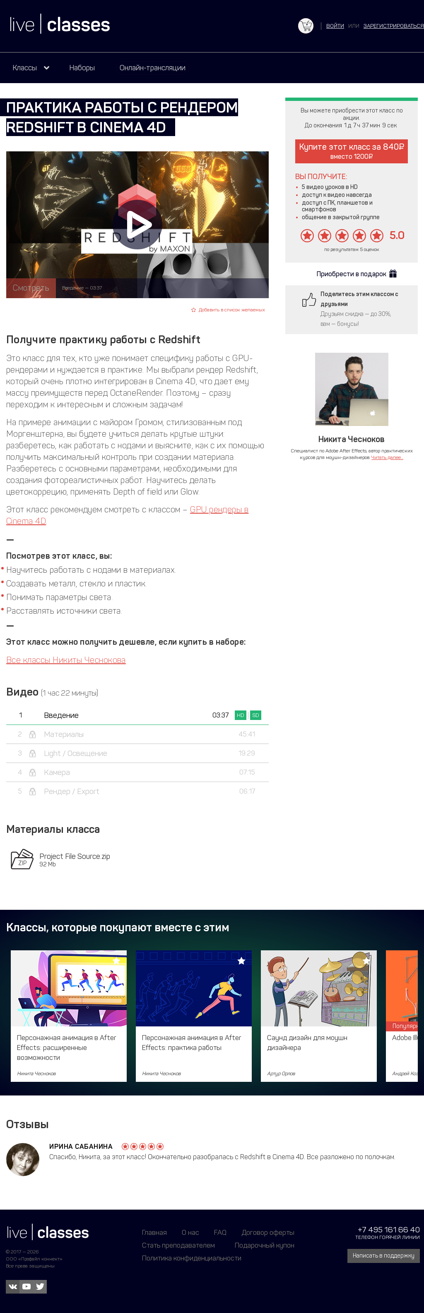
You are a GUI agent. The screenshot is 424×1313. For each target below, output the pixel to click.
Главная (154, 1232)
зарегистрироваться (394, 26)
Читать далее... (387, 457)
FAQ (220, 1232)
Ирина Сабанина (81, 1146)
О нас (190, 1232)
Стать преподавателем (178, 1245)
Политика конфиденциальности (191, 1258)
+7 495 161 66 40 (389, 1229)
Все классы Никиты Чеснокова (66, 660)
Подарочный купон (264, 1245)
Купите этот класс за (351, 151)
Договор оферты (267, 1232)
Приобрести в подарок (351, 274)
